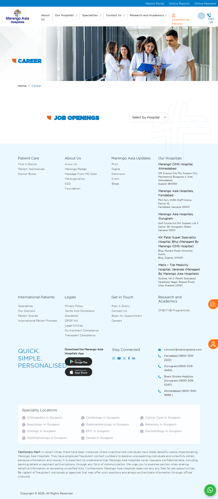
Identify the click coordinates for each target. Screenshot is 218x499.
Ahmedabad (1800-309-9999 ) (177, 393)
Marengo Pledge (75, 169)
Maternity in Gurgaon (160, 424)
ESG (68, 183)
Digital (116, 169)
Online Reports (179, 3)
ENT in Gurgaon (97, 431)
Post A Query (121, 306)
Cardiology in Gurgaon (102, 417)
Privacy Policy (74, 306)
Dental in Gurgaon (99, 437)
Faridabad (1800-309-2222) (176, 358)
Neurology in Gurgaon (43, 424)
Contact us (119, 310)
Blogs (115, 183)
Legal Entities (74, 325)
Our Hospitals (64, 15)
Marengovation (75, 178)
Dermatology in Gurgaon (163, 431)
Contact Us (114, 15)
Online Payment (205, 3)
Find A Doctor (27, 164)
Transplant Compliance (80, 335)
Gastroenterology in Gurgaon (107, 424)
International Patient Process (37, 320)
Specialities (90, 15)
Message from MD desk (81, 173)
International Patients (180, 19)
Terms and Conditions (79, 310)
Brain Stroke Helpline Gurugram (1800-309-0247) (176, 381)
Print (115, 164)
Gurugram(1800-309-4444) (175, 368)
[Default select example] (149, 117)
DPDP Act (71, 320)
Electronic (118, 173)
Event (115, 178)
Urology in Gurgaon (41, 431)
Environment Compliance (82, 330)
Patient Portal (155, 3)
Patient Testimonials (31, 169)
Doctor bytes (27, 173)
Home (22, 85)
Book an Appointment (127, 315)
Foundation (72, 188)
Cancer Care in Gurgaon (162, 417)
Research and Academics (147, 15)
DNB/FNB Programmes (174, 310)
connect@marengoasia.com (179, 350)
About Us (45, 17)
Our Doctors (26, 310)
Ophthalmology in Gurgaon (47, 437)
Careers (117, 320)
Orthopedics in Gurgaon (44, 417)
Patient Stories (28, 315)
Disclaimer (72, 315)
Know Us (71, 164)
